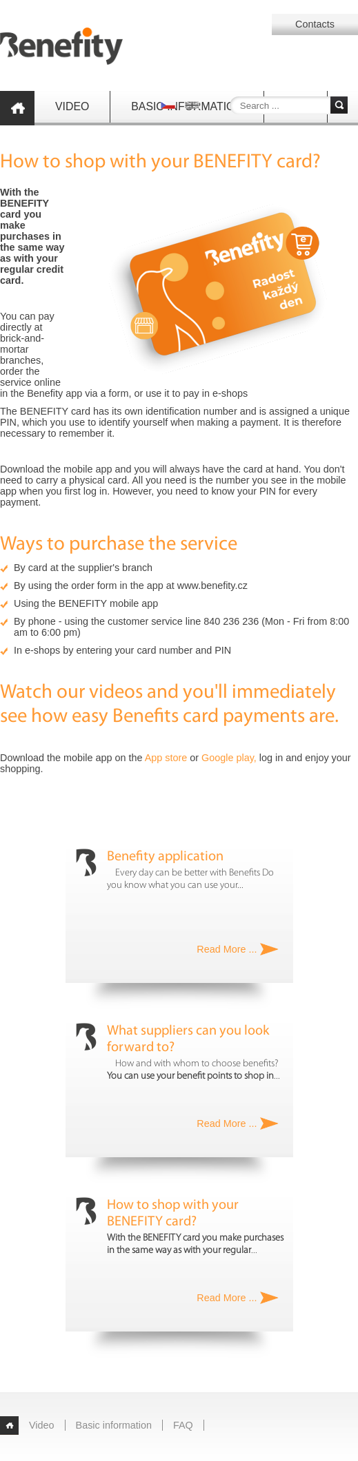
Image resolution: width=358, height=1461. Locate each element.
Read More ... (227, 949)
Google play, (229, 757)
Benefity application (165, 857)
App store (166, 757)
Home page (17, 108)
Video (72, 106)
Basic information (114, 1425)
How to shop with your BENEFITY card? (173, 1214)
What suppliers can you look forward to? (188, 1039)
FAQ (183, 1425)
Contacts (315, 24)
